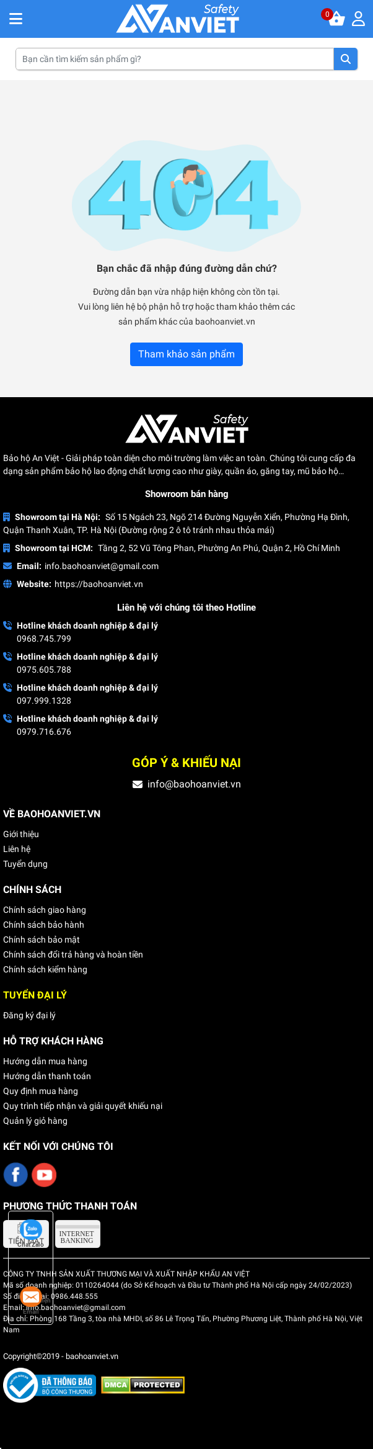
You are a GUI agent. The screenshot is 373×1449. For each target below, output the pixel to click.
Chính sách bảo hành (43, 925)
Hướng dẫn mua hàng (45, 1061)
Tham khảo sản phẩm (186, 354)
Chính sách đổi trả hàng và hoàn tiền (73, 954)
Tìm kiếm (346, 59)
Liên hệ (16, 849)
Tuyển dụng (25, 864)
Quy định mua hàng (40, 1091)
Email (30, 1300)
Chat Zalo (30, 1233)
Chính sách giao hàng (44, 910)
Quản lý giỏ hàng (35, 1121)
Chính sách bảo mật (41, 939)
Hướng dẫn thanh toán (47, 1076)
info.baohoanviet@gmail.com (102, 566)
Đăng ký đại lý (29, 1015)
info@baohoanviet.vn (194, 784)
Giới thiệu (21, 834)
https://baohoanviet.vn (99, 584)
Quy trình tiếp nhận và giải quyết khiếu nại (82, 1106)
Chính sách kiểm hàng (45, 969)
